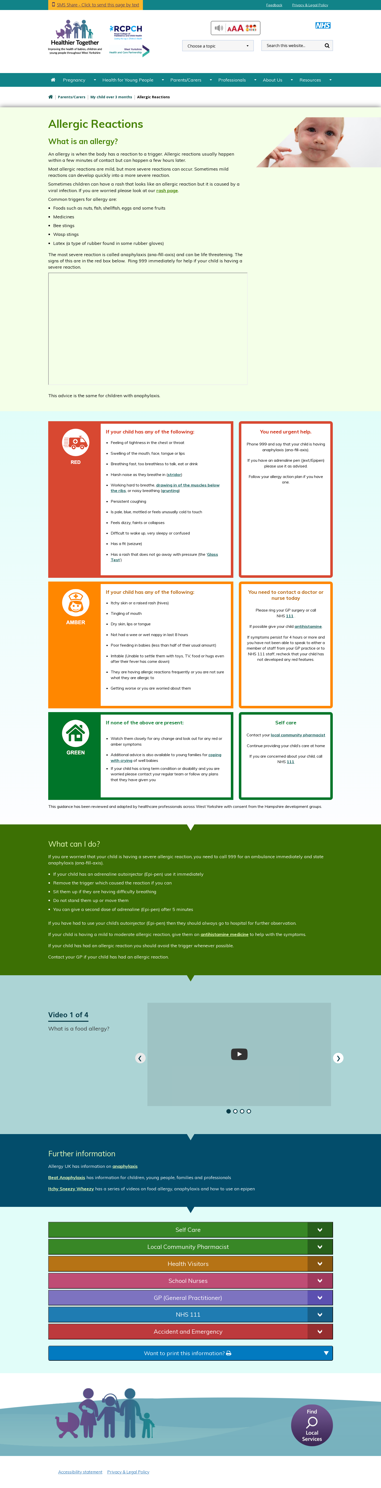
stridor (174, 474)
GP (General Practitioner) (188, 1297)
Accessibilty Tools (235, 28)
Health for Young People (127, 80)
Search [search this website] (327, 46)
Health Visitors (188, 1263)
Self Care (188, 1229)
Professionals (232, 80)
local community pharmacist (298, 734)
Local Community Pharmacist (188, 1246)
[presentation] (140, 1058)
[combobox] (218, 45)
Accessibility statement (80, 1471)
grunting (170, 490)
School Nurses (188, 1280)
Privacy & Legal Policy (310, 5)
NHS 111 (188, 1314)
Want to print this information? (187, 1353)
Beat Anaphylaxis (66, 1177)
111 (290, 615)
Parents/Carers (185, 80)
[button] (227, 1111)
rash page (167, 190)
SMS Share (98, 5)
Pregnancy (74, 80)
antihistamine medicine (225, 934)
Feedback (274, 5)
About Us (272, 80)
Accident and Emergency (188, 1331)
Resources (310, 80)
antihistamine (308, 626)
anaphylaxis (125, 1166)
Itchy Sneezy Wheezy (71, 1189)
